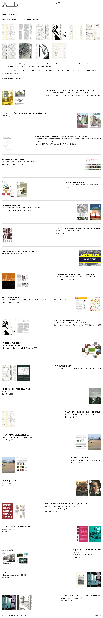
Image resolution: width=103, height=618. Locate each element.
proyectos (49, 3)
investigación (75, 3)
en (97, 615)
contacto (96, 3)
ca (95, 615)
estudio (40, 3)
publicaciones (61, 3)
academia (86, 3)
